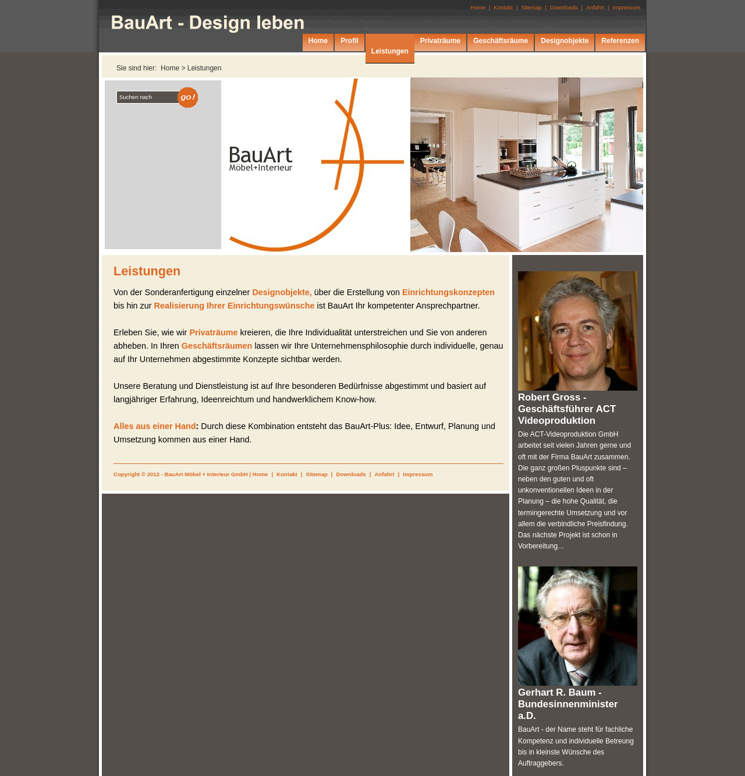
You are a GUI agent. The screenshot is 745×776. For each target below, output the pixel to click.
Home (260, 474)
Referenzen (620, 41)
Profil (349, 41)
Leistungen (204, 68)
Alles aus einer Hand (154, 426)
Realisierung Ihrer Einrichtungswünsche (234, 305)
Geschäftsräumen (217, 345)
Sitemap (317, 474)
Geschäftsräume (500, 41)
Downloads (351, 474)
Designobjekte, (281, 292)
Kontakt (286, 474)
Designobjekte (564, 41)
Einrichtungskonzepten (448, 292)
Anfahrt (384, 474)
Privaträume (213, 332)
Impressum (417, 474)
